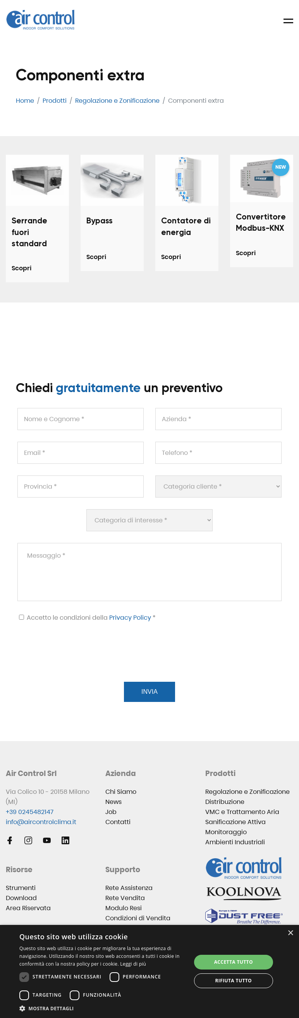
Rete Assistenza (129, 887)
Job (111, 811)
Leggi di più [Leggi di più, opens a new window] (133, 964)
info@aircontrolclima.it (41, 822)
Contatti (118, 822)
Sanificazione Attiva (235, 822)
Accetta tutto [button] (233, 962)
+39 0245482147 (29, 811)
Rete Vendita (125, 898)
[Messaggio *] (149, 572)
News (113, 801)
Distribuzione (224, 801)
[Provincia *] (80, 486)
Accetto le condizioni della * (87, 617)
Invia (149, 691)
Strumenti (21, 887)
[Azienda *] (218, 419)
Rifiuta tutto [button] (233, 980)
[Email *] (80, 453)
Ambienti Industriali (235, 842)
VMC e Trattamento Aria (242, 811)
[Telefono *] (218, 453)
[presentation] (75, 661)
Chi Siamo (120, 791)
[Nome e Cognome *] (80, 419)
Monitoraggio (226, 832)
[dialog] (149, 971)
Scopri (21, 268)
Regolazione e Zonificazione (247, 791)
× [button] (290, 933)
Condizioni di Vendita (137, 918)
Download (21, 898)
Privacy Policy (130, 617)
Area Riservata (28, 908)
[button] (102, 1008)
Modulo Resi (123, 908)
